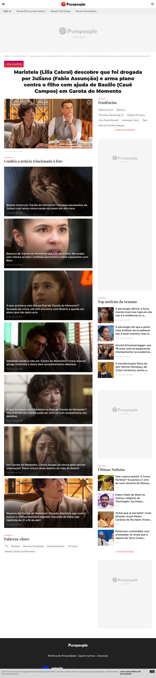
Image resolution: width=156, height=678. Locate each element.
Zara (144, 120)
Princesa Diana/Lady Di (111, 115)
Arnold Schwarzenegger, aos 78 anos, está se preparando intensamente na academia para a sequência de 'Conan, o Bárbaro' (133, 352)
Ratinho (121, 110)
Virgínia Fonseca (136, 115)
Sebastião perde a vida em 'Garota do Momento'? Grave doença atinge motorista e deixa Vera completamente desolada (46, 363)
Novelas (15, 546)
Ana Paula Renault (109, 120)
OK (152, 671)
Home (7, 56)
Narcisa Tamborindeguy (111, 125)
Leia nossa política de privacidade (130, 672)
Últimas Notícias (19, 56)
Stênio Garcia (106, 110)
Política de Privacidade (62, 655)
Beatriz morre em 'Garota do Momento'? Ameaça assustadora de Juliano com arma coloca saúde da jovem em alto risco (46, 207)
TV (6, 546)
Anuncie (103, 655)
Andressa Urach (130, 120)
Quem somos (87, 655)
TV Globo (72, 546)
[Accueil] (78, 4)
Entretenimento (55, 546)
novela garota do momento (20, 551)
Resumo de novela (33, 546)
